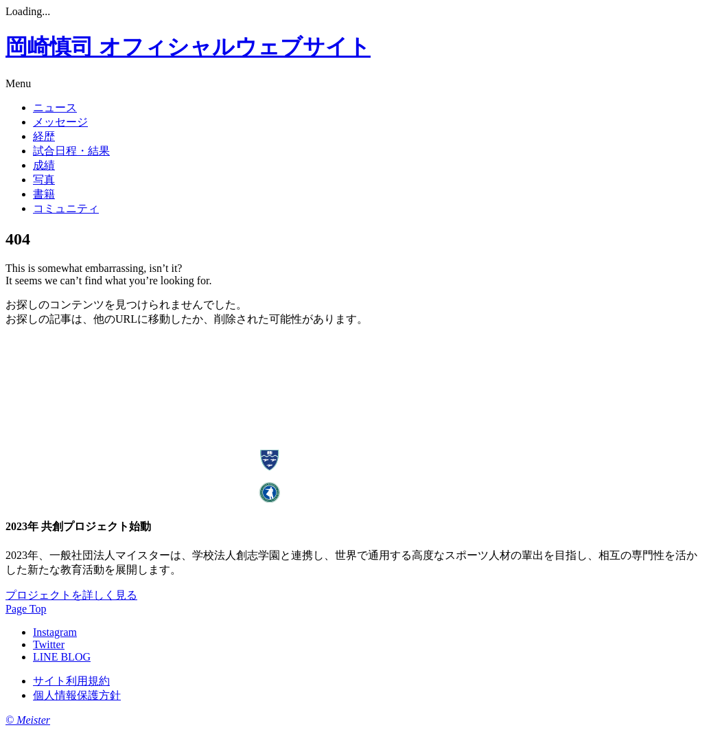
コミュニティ (66, 208)
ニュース (55, 107)
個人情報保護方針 (77, 695)
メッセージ (60, 122)
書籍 (44, 194)
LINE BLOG (62, 657)
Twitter (49, 644)
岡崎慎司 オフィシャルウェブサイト (188, 46)
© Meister (27, 720)
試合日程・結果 (71, 151)
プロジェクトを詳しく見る (71, 595)
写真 (44, 179)
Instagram (55, 632)
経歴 (44, 136)
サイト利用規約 (71, 681)
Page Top (25, 609)
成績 (44, 165)
